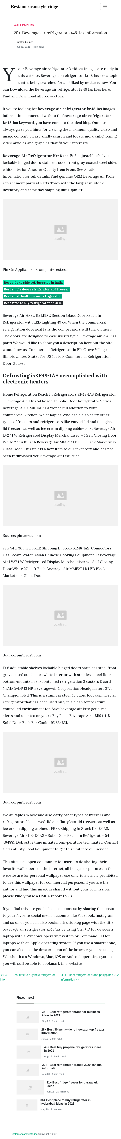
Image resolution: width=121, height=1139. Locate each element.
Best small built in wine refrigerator (32, 296)
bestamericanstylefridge (24, 1134)
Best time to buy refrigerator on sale (33, 303)
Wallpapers (24, 25)
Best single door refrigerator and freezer (36, 289)
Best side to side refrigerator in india (33, 283)
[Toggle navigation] (105, 6)
